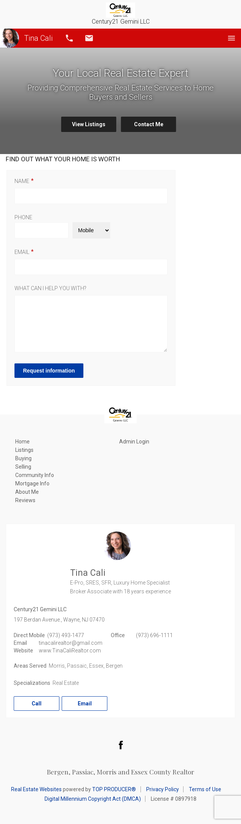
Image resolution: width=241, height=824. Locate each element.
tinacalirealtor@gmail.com (70, 643)
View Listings (88, 124)
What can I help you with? (50, 288)
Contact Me (148, 124)
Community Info (34, 475)
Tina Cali (26, 38)
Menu (231, 38)
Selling (23, 467)
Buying (23, 458)
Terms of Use (205, 789)
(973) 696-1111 (154, 635)
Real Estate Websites (36, 789)
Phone (23, 217)
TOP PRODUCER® (114, 789)
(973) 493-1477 (65, 635)
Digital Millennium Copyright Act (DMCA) (93, 799)
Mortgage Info (32, 483)
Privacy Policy (162, 789)
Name (21, 181)
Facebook (120, 744)
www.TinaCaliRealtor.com (70, 650)
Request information (50, 371)
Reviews (25, 500)
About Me (27, 492)
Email (89, 38)
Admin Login (134, 442)
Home (22, 442)
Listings (24, 450)
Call (69, 38)
